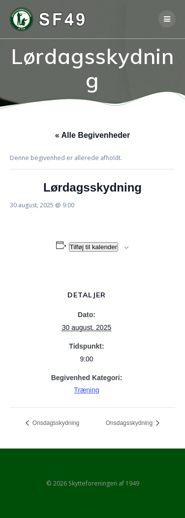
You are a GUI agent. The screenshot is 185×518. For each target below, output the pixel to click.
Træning (86, 390)
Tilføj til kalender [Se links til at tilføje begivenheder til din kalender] (94, 247)
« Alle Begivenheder (92, 135)
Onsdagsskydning (55, 423)
